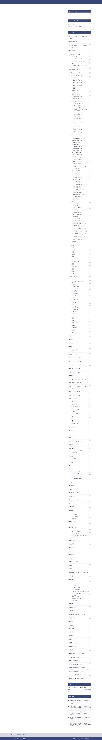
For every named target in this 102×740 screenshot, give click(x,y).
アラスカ (81, 283)
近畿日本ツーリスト (81, 598)
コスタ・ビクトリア (77, 131)
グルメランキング (81, 406)
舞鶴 (81, 268)
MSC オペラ (76, 79)
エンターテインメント (80, 365)
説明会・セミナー (80, 642)
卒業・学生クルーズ (80, 540)
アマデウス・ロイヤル (78, 218)
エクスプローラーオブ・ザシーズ (80, 228)
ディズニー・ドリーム (78, 154)
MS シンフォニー (77, 124)
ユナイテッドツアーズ (81, 593)
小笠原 (81, 254)
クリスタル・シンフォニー (78, 118)
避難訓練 (81, 518)
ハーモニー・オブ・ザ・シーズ (79, 234)
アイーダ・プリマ (81, 95)
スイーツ (81, 408)
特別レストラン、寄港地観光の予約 (81, 535)
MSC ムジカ (76, 83)
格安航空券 (80, 607)
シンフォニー (81, 60)
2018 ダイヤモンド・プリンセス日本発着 (80, 46)
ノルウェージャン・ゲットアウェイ (80, 166)
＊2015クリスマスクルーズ (80, 653)
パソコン (80, 465)
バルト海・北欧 (81, 308)
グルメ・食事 (80, 398)
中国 (81, 313)
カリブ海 (81, 295)
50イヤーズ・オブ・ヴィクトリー (81, 75)
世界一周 (81, 311)
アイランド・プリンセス (78, 179)
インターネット (80, 354)
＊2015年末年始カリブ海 (80, 671)
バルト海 (81, 306)
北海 (81, 318)
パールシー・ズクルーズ (81, 172)
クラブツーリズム (81, 587)
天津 (80, 551)
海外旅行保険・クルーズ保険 (80, 614)
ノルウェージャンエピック (78, 163)
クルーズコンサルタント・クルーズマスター (80, 387)
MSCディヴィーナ (77, 87)
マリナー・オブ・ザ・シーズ (79, 239)
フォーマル (81, 458)
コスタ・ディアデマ (77, 129)
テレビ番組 (80, 448)
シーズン (80, 430)
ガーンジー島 (76, 286)
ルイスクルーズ (81, 209)
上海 (74, 315)
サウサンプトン (76, 288)
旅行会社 (80, 579)
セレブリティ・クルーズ (81, 148)
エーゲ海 (81, 290)
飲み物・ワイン (81, 423)
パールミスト (76, 173)
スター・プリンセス (77, 187)
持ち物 (80, 576)
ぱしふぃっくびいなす (81, 58)
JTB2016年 (75, 584)
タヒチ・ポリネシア (81, 301)
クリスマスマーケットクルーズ (80, 379)
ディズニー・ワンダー (78, 159)
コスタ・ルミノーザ (77, 132)
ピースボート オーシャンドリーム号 (81, 62)
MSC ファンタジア (77, 80)
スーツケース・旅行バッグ (80, 441)
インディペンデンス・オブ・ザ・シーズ (81, 226)
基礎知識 (80, 544)
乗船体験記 (80, 507)
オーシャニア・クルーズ (81, 100)
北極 (81, 317)
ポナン (81, 202)
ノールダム (75, 198)
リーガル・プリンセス (78, 190)
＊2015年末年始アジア (80, 664)
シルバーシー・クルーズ (81, 135)
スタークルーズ (81, 144)
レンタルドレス (80, 499)
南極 (81, 320)
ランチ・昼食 (81, 413)
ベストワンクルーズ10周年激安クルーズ (81, 591)
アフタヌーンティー (81, 403)
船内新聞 (80, 628)
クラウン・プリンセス (78, 181)
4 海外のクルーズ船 (80, 72)
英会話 (80, 635)
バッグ (80, 462)
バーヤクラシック (81, 170)
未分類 (80, 603)
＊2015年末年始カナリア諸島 (80, 667)
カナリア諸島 (81, 293)
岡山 (81, 256)
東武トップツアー (81, 597)
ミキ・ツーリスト (80, 492)
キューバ (75, 297)
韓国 (81, 330)
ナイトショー (81, 349)
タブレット (80, 444)
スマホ (80, 434)
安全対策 (80, 554)
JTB (81, 582)
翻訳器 (80, 621)
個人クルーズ (80, 527)
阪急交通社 (81, 600)
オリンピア (75, 211)
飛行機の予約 (81, 537)
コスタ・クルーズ (81, 126)
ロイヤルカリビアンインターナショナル (81, 221)
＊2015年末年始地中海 (80, 675)
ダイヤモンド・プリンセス (78, 189)
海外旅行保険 (80, 610)
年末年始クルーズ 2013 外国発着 (80, 572)
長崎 (81, 273)
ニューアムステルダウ (78, 196)
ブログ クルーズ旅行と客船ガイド (51, 2)
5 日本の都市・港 (80, 245)
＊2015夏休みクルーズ (80, 660)
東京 (81, 259)
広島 (81, 258)
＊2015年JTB (76, 585)
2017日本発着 (80, 41)
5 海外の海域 (80, 276)
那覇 (81, 270)
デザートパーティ (81, 475)
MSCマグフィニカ (77, 88)
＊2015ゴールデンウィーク (80, 657)
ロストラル (75, 205)
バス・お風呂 (81, 516)
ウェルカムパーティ (81, 471)
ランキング (80, 496)
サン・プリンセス (77, 186)
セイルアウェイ (81, 473)
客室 (80, 558)
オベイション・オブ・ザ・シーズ (80, 231)
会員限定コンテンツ (42, 6)
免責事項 (24, 738)
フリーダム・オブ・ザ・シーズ (79, 236)
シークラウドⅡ (76, 142)
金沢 (81, 271)
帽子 (80, 568)
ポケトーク (80, 489)
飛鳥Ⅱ (81, 63)
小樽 (81, 253)
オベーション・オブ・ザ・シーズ (80, 372)
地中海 (81, 325)
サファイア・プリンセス (78, 184)
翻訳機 (80, 625)
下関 (81, 247)
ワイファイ (80, 503)
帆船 (80, 565)
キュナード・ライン (81, 105)
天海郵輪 (81, 241)
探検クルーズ (81, 329)
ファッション (80, 482)
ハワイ (81, 304)
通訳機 (80, 650)
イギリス (81, 284)
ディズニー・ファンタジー (78, 156)
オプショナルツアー (80, 368)
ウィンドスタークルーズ (81, 96)
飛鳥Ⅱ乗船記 (71, 24)
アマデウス (75, 216)
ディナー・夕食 (81, 410)
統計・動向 (80, 618)
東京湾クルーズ (81, 261)
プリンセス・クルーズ (81, 177)
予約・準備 (80, 521)
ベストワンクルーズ (81, 589)
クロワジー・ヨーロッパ (81, 122)
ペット (81, 524)
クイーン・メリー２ (77, 114)
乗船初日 (80, 510)
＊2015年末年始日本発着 (80, 678)
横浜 (81, 263)
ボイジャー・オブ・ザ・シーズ (79, 238)
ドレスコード (80, 456)
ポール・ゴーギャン (81, 207)
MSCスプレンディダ (77, 85)
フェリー (80, 485)
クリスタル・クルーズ (81, 116)
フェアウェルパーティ (81, 477)
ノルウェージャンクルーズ (81, 161)
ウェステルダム (81, 98)
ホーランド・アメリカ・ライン (81, 194)
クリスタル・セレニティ (78, 120)
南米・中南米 (81, 322)
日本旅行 (81, 595)
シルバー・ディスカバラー (78, 138)
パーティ (80, 469)
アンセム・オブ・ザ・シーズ (79, 225)
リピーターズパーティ (81, 478)
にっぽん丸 (81, 56)
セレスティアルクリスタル (78, 212)
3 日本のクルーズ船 (80, 54)
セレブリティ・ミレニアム (78, 150)
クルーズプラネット (80, 391)
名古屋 (81, 249)
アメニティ (81, 513)
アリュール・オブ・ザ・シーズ (79, 223)
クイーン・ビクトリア (78, 112)
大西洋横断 (81, 327)
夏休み (80, 547)
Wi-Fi (80, 339)
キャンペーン (80, 375)
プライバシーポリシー (16, 738)
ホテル (81, 530)
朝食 (81, 420)
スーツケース (80, 437)
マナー (81, 411)
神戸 (81, 265)
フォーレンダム (76, 199)
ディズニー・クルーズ (81, 152)
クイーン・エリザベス (78, 107)
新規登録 (63, 6)
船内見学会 (80, 632)
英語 (80, 639)
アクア (80, 343)
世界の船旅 (81, 452)
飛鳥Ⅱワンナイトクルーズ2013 (80, 65)
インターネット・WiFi (80, 357)
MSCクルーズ (81, 77)
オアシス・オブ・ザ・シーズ (79, 230)
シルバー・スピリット (78, 136)
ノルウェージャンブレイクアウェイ (80, 165)
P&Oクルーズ (81, 90)
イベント (80, 346)
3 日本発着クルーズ (80, 69)
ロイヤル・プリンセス (78, 192)
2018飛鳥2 (80, 50)
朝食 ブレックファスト (81, 422)
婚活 (81, 351)
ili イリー (80, 335)
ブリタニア (75, 92)
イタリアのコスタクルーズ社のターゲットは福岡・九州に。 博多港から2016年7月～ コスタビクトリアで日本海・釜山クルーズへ (80, 723)
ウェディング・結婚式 (80, 361)
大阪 (81, 251)
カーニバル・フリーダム (78, 103)
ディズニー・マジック (78, 157)
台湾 (81, 324)
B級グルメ (81, 401)
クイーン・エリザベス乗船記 (75, 26)
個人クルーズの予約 (81, 532)
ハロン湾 (81, 303)
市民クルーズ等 (80, 561)
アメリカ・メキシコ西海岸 (81, 281)
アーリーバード (81, 404)
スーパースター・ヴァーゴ (78, 146)
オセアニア (81, 292)
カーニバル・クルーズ (81, 101)
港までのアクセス (81, 533)
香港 (81, 332)
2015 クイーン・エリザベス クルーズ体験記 (82, 110)
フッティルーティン (81, 176)
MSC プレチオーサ (77, 82)
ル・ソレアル (76, 203)
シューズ (80, 427)
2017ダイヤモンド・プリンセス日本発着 (80, 37)
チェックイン (81, 514)
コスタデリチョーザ (77, 128)
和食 (81, 417)
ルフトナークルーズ (81, 214)
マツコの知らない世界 (81, 451)
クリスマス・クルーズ (80, 382)
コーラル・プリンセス (78, 182)
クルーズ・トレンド (80, 395)
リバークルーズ (81, 309)
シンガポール (81, 299)
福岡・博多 (81, 266)
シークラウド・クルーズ (81, 140)
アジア (81, 279)
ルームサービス (81, 415)
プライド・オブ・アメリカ (78, 168)
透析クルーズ (80, 646)
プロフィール (53, 6)
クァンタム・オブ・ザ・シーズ (79, 233)
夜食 (81, 418)
